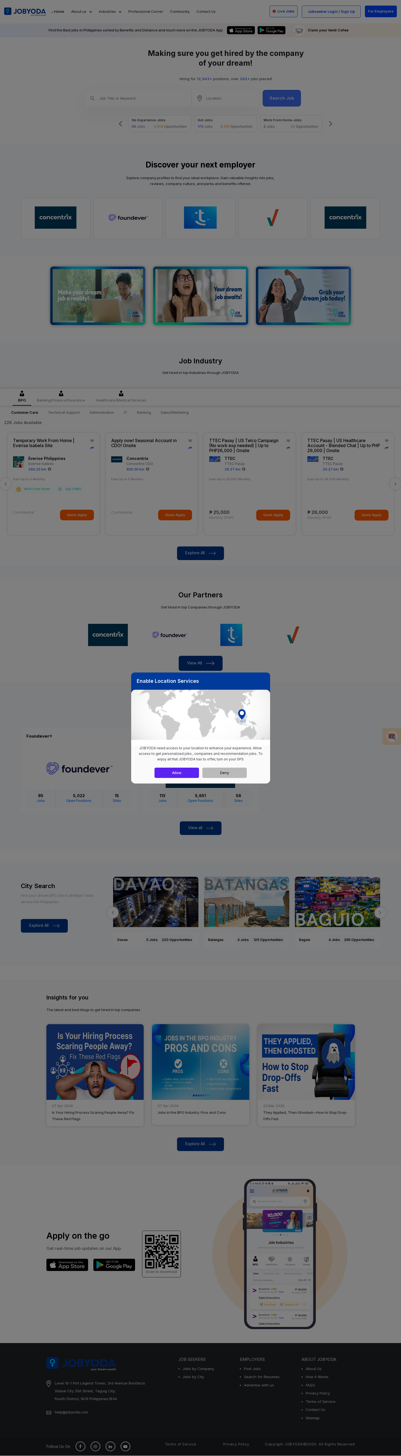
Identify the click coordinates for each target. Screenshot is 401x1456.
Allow (176, 772)
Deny (224, 772)
